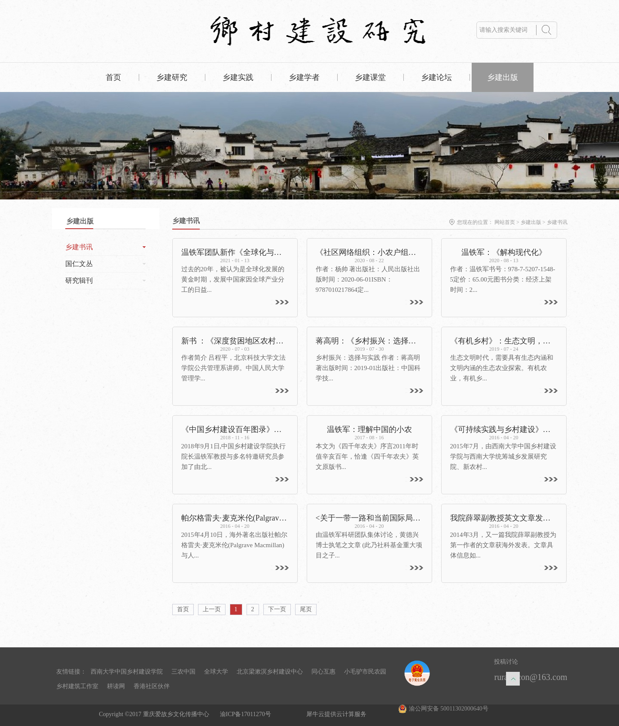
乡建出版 (531, 222)
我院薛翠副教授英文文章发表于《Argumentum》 (504, 518)
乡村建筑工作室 (77, 686)
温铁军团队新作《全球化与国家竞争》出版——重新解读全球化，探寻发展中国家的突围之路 (235, 252)
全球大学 (216, 671)
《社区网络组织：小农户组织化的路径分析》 (369, 252)
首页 (113, 77)
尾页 (306, 609)
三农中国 (183, 671)
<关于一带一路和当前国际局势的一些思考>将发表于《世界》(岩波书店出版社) (369, 518)
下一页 (277, 609)
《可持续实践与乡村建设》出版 (504, 429)
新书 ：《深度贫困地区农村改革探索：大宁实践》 (235, 341)
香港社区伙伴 (152, 686)
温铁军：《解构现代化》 (503, 252)
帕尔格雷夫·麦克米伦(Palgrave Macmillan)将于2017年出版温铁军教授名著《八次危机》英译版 (235, 518)
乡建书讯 (557, 222)
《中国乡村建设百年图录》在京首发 (235, 429)
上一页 (212, 609)
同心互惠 (323, 671)
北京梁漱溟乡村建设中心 (270, 671)
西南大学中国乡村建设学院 (127, 671)
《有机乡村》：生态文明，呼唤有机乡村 (504, 341)
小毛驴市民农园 (365, 671)
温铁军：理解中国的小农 (369, 429)
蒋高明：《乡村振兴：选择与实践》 (369, 341)
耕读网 (116, 686)
